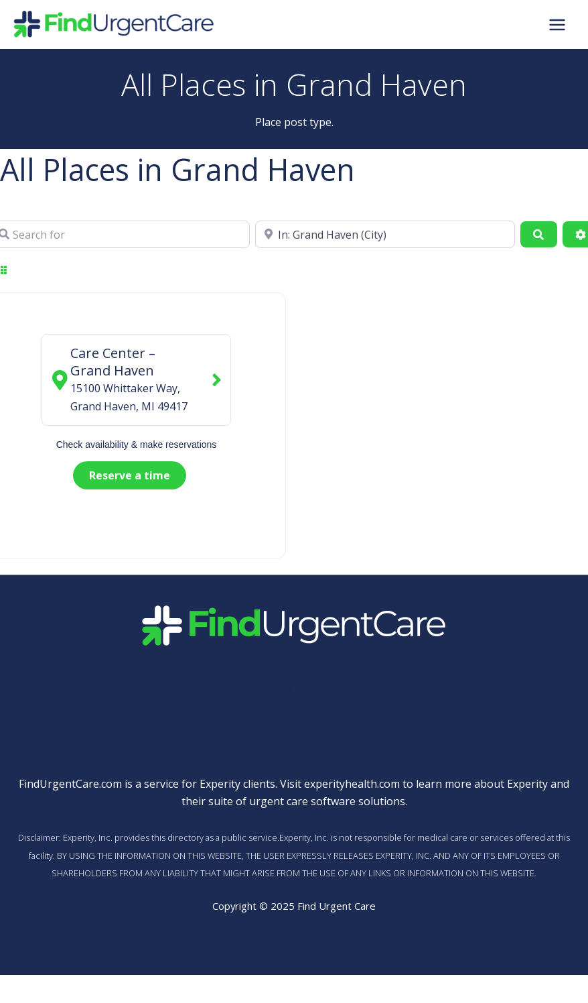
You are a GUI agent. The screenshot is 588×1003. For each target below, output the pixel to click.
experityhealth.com (352, 783)
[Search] (538, 234)
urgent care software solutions (327, 801)
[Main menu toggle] (557, 24)
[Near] (385, 234)
